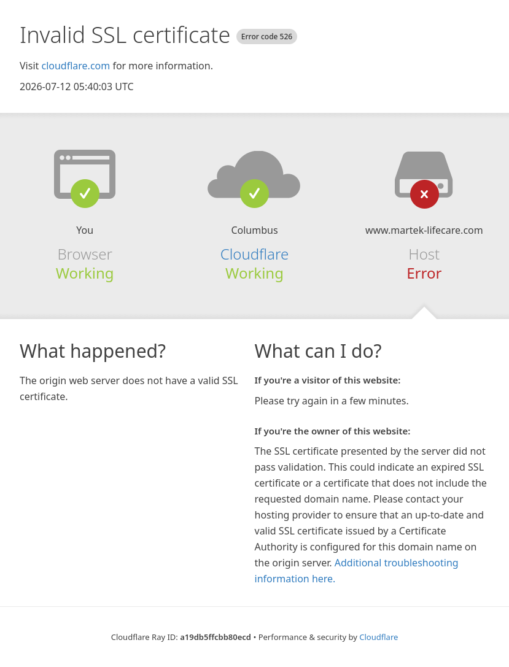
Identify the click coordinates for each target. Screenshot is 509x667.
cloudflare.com (75, 65)
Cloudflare (254, 254)
